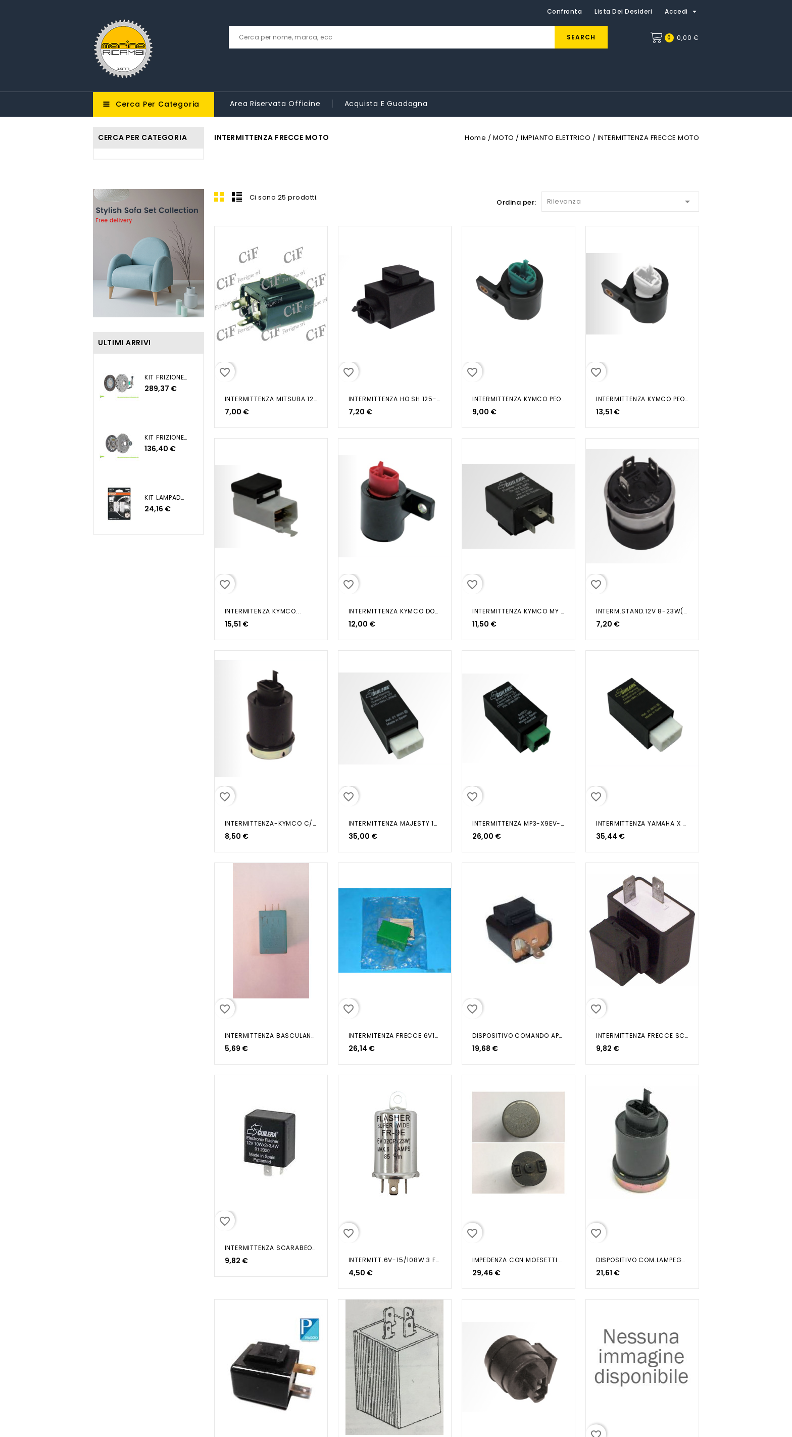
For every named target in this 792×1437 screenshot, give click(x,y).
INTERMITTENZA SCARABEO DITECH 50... (271, 1247)
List (237, 196)
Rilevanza (620, 200)
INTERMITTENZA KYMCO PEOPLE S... (642, 399)
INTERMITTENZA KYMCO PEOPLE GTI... (518, 399)
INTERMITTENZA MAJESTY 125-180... (395, 823)
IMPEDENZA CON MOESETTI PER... (518, 1260)
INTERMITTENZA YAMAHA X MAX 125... (642, 823)
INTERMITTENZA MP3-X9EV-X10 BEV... (518, 823)
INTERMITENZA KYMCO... (263, 611)
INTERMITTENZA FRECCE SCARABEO (642, 1035)
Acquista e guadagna (386, 104)
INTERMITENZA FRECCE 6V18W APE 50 (395, 1035)
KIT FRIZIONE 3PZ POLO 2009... (166, 437)
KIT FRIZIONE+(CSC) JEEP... (166, 377)
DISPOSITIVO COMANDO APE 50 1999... (518, 1035)
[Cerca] (418, 37)
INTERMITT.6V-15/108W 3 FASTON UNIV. (395, 1260)
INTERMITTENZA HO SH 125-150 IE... (395, 399)
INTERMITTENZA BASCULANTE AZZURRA (271, 1035)
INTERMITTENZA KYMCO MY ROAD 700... (518, 611)
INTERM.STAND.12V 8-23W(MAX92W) (642, 611)
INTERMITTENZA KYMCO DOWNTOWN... (395, 611)
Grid (219, 196)
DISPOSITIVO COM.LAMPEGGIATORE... (642, 1260)
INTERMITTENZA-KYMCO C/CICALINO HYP (271, 823)
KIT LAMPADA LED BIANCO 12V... (166, 497)
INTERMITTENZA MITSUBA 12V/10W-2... (271, 399)
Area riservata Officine (275, 104)
